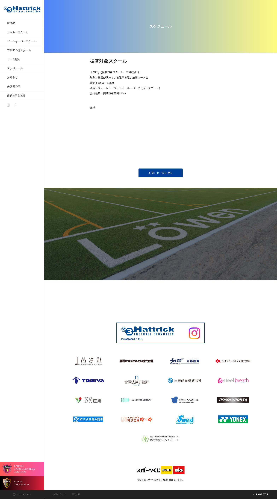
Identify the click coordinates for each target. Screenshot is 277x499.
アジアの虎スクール (19, 50)
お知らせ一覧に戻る (161, 173)
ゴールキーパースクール (21, 41)
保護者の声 (13, 86)
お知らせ (12, 77)
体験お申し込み (16, 95)
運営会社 (76, 495)
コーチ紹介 (13, 59)
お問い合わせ (59, 495)
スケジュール (15, 68)
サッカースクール (17, 32)
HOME (11, 23)
